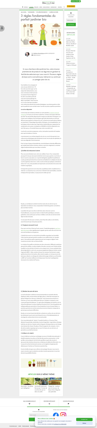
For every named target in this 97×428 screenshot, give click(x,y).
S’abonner (71, 6)
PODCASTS (36, 7)
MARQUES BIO (53, 7)
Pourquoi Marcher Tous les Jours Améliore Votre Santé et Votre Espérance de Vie (70, 54)
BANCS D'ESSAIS (46, 7)
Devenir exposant (25, 426)
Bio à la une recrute (34, 426)
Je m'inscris (71, 24)
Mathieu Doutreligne (38, 53)
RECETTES (60, 7)
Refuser (84, 423)
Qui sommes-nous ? (13, 426)
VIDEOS (40, 7)
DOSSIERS (31, 7)
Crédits (19, 426)
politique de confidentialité (60, 424)
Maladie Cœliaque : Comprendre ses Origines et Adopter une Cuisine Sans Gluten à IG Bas (71, 89)
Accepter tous (84, 419)
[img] (57, 59)
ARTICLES (26, 7)
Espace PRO (75, 1)
